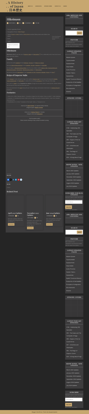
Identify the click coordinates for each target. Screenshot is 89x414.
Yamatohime (69, 76)
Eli (19, 23)
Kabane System (70, 57)
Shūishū (68, 91)
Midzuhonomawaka (11, 69)
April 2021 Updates (15, 213)
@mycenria (39, 114)
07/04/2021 (11, 215)
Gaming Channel (35, 112)
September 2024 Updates (74, 180)
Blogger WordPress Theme (39, 412)
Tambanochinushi (55, 88)
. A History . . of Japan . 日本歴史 (15, 6)
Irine (53, 72)
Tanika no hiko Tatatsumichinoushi (49, 68)
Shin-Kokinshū (70, 88)
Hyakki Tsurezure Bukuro (73, 79)
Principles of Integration (73, 85)
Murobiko (44, 65)
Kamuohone (19, 69)
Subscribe (68, 207)
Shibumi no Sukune (39, 63)
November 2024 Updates (74, 177)
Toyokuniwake (70, 60)
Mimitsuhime (39, 69)
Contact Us (58, 6)
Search (65, 6)
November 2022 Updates (33, 214)
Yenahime (17, 63)
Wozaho (33, 65)
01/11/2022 (30, 217)
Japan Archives (30, 105)
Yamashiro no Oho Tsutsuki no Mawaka (36, 72)
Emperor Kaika (15, 34)
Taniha (14, 83)
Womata (31, 63)
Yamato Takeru (70, 73)
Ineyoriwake (69, 66)
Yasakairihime (70, 63)
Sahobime (37, 65)
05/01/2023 (12, 23)
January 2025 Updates (73, 174)
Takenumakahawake (11, 81)
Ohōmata (26, 63)
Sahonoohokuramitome (16, 65)
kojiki (21, 88)
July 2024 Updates (72, 186)
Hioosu (47, 72)
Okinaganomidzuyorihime (20, 68)
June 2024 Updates (53, 213)
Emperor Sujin (36, 79)
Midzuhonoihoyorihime (28, 69)
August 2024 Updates (73, 183)
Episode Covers (48, 6)
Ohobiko (55, 79)
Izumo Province (70, 70)
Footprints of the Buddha (73, 82)
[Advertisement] (34, 242)
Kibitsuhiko (21, 81)
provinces (39, 81)
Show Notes (38, 6)
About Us (30, 6)
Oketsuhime (26, 34)
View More (11, 224)
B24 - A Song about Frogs (74, 157)
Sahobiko (28, 65)
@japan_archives (39, 107)
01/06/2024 (50, 215)
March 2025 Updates (73, 170)
